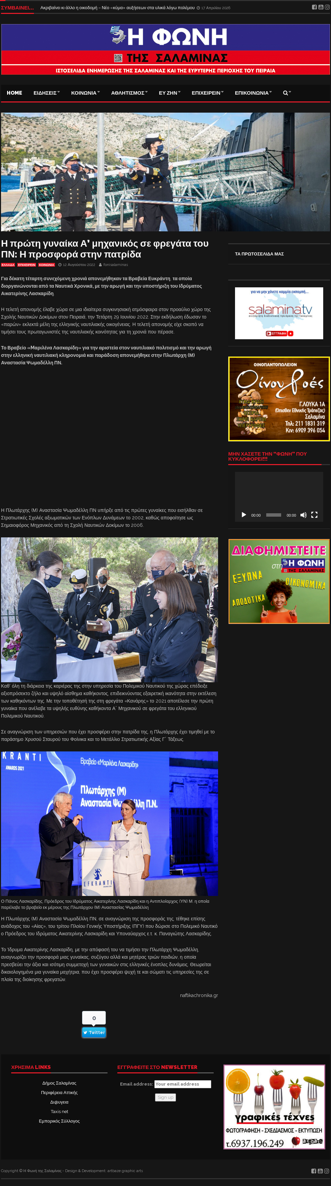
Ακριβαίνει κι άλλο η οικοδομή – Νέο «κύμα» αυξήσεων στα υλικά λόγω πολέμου (118, 7)
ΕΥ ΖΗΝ (168, 93)
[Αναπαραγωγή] (243, 515)
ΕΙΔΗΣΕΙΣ (45, 93)
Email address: (165, 1084)
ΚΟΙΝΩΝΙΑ (84, 93)
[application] (279, 496)
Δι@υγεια (59, 1102)
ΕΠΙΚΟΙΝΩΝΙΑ (252, 93)
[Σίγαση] (303, 515)
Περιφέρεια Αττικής (59, 1092)
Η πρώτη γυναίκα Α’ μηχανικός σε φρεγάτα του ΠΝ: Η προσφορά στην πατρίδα (105, 249)
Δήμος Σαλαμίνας (59, 1083)
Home (14, 93)
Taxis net (59, 1111)
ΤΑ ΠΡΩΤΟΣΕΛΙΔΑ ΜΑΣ (259, 253)
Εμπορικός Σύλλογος (59, 1121)
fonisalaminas (115, 265)
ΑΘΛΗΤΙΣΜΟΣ (127, 93)
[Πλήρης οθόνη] (314, 515)
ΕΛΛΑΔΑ (8, 265)
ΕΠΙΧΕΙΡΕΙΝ (206, 93)
